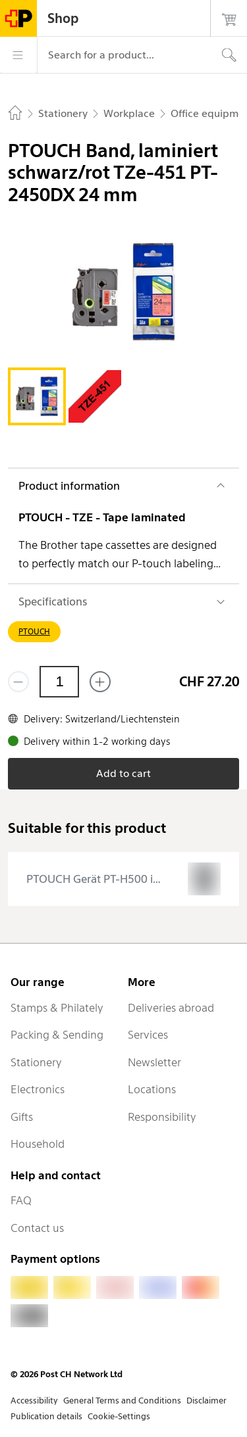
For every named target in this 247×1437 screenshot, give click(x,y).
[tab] (37, 396)
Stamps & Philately (57, 1007)
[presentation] (123, 879)
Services (148, 1034)
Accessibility (34, 1400)
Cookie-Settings (119, 1416)
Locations (152, 1089)
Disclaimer (206, 1400)
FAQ (21, 1200)
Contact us (37, 1228)
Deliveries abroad (171, 1007)
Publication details (46, 1416)
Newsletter (154, 1062)
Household (38, 1143)
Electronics (38, 1089)
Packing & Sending (57, 1034)
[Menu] (18, 55)
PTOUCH (34, 631)
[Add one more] (100, 681)
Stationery (36, 1062)
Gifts (22, 1116)
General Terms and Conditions (122, 1400)
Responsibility (162, 1116)
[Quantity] (59, 681)
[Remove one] (18, 681)
